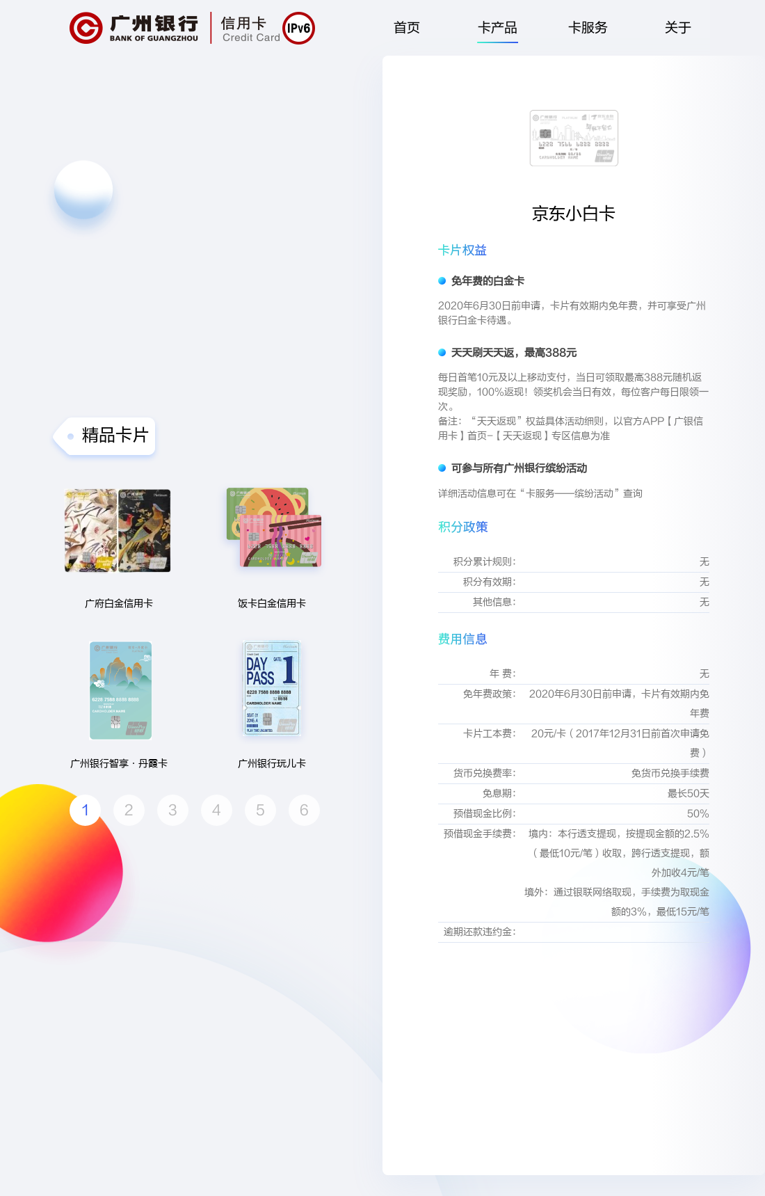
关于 (678, 27)
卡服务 (588, 27)
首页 (407, 27)
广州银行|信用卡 (175, 28)
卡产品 (497, 31)
